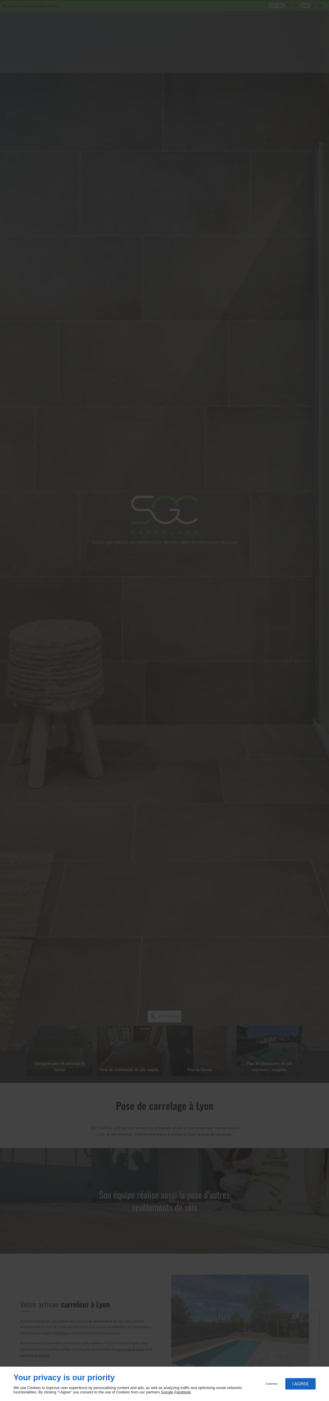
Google (167, 1392)
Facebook (182, 1392)
